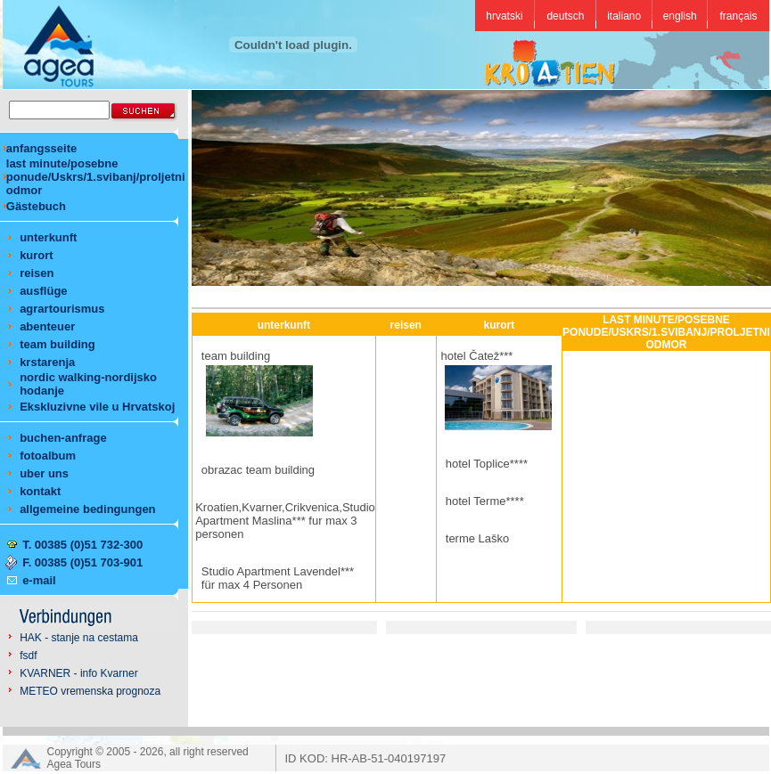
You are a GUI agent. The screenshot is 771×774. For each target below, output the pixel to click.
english (680, 16)
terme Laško (478, 538)
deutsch (565, 16)
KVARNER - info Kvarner (79, 673)
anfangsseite (41, 148)
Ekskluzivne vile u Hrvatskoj (97, 406)
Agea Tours (74, 764)
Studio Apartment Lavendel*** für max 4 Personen (277, 578)
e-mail (39, 580)
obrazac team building (258, 470)
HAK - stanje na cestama (79, 637)
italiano (624, 16)
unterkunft (48, 237)
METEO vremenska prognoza (90, 691)
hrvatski (504, 16)
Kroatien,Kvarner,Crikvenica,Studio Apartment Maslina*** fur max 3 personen (285, 521)
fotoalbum (48, 455)
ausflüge (43, 290)
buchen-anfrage (63, 437)
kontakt (40, 491)
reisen (36, 273)
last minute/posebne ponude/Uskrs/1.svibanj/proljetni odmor (95, 177)
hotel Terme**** (485, 501)
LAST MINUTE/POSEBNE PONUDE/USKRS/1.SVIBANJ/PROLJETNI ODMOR (666, 332)
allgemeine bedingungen (87, 509)
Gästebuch (36, 206)
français (738, 16)
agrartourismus (62, 308)
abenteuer (47, 326)
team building (57, 344)
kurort (36, 255)
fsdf (28, 655)
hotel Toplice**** (487, 463)
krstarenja (47, 362)
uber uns (44, 473)
